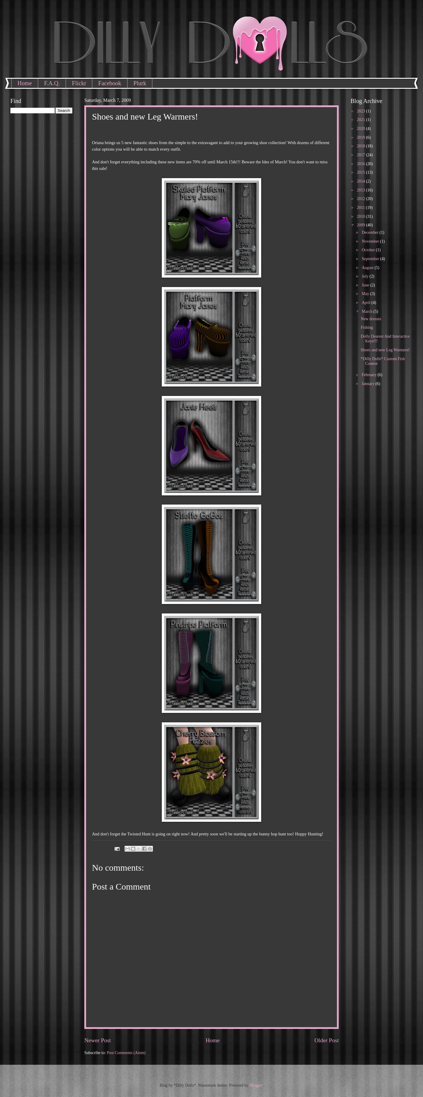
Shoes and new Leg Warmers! (385, 350)
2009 (361, 225)
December (371, 232)
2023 (361, 111)
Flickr (79, 83)
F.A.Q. (52, 83)
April (367, 302)
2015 (361, 172)
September (371, 259)
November (371, 241)
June (366, 285)
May (366, 293)
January (368, 383)
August (368, 267)
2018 (361, 146)
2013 (361, 190)
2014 (361, 181)
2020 (361, 128)
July (365, 276)
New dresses (371, 319)
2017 (361, 155)
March (367, 311)
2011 (361, 207)
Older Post (326, 1040)
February (369, 375)
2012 (361, 198)
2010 (361, 216)
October (369, 250)
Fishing (367, 327)
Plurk (139, 83)
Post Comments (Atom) (126, 1053)
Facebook (109, 83)
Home (24, 83)
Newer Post (97, 1040)
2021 (361, 119)
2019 (361, 137)
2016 (361, 164)
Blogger (255, 1085)
